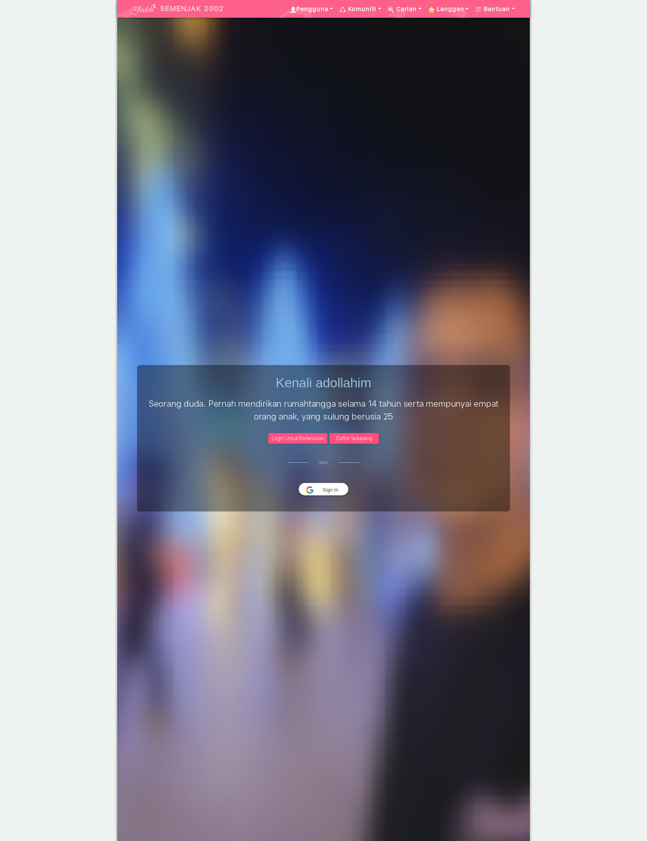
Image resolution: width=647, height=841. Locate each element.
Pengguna (309, 9)
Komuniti (358, 9)
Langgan (446, 9)
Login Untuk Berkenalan (298, 438)
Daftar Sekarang (354, 438)
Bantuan (492, 9)
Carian (402, 9)
